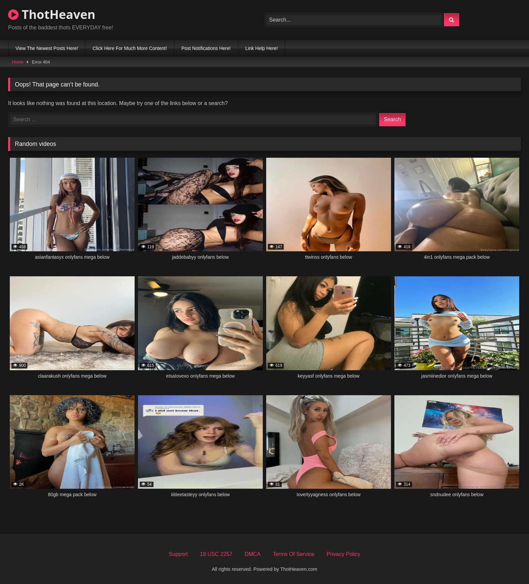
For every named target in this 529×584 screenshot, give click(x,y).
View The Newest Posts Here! (47, 48)
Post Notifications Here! (206, 48)
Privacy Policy (343, 554)
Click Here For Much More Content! (129, 48)
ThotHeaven (51, 14)
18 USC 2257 (216, 554)
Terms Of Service (293, 554)
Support (178, 554)
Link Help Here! (261, 48)
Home (18, 62)
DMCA (252, 554)
